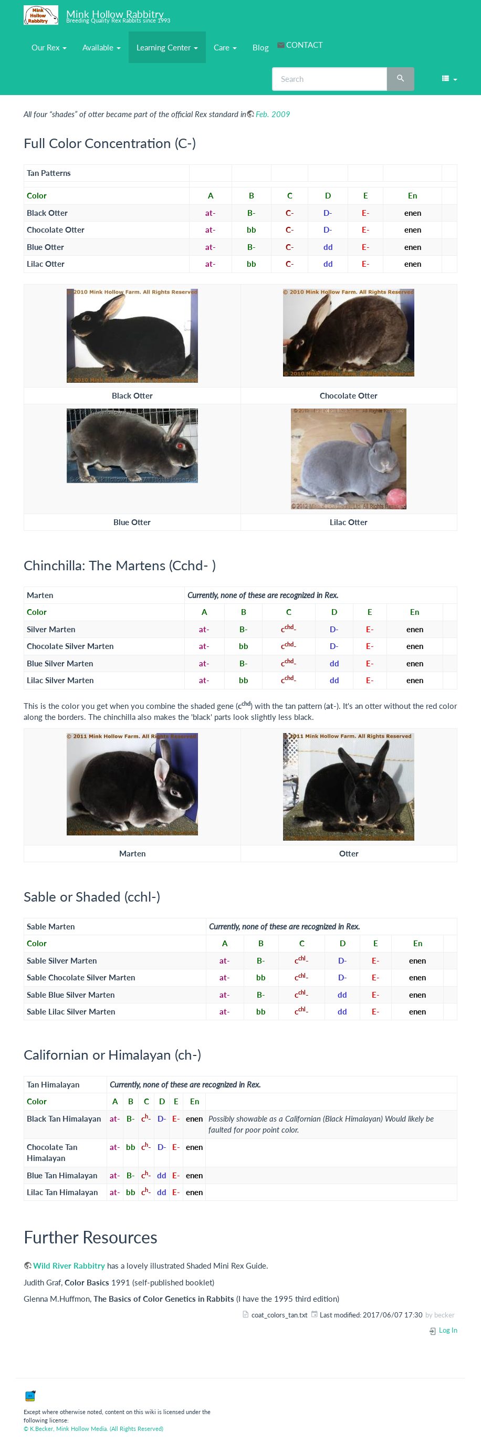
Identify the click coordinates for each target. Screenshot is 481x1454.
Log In (442, 1330)
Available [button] (101, 47)
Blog (261, 47)
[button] (449, 79)
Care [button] (225, 47)
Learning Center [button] (167, 47)
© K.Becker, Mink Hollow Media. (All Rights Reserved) (93, 1428)
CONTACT (304, 44)
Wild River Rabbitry (69, 1265)
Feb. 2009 (273, 114)
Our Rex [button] (49, 47)
